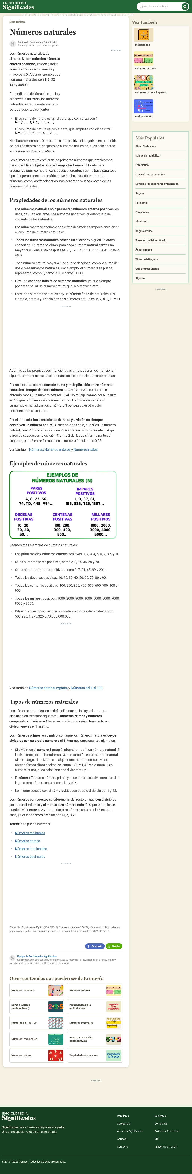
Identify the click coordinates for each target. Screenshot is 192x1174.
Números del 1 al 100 (86, 688)
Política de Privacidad (166, 1131)
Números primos (27, 841)
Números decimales (30, 856)
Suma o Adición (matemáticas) (37, 1006)
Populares (123, 1115)
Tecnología (126, 14)
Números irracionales (31, 849)
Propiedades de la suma (95, 1055)
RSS (156, 1138)
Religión (76, 14)
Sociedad (62, 14)
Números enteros (57, 449)
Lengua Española (106, 14)
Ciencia (38, 14)
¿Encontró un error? (166, 1146)
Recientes (160, 1115)
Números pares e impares (48, 688)
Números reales (86, 449)
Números (36, 449)
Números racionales (30, 833)
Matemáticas (17, 21)
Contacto (122, 1146)
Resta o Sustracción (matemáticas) (95, 1039)
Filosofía (88, 14)
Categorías (123, 1123)
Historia (26, 14)
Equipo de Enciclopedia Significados (37, 956)
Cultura (49, 14)
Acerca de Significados (130, 1131)
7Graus (23, 1161)
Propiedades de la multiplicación (95, 1006)
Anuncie (121, 1138)
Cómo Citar (161, 1123)
